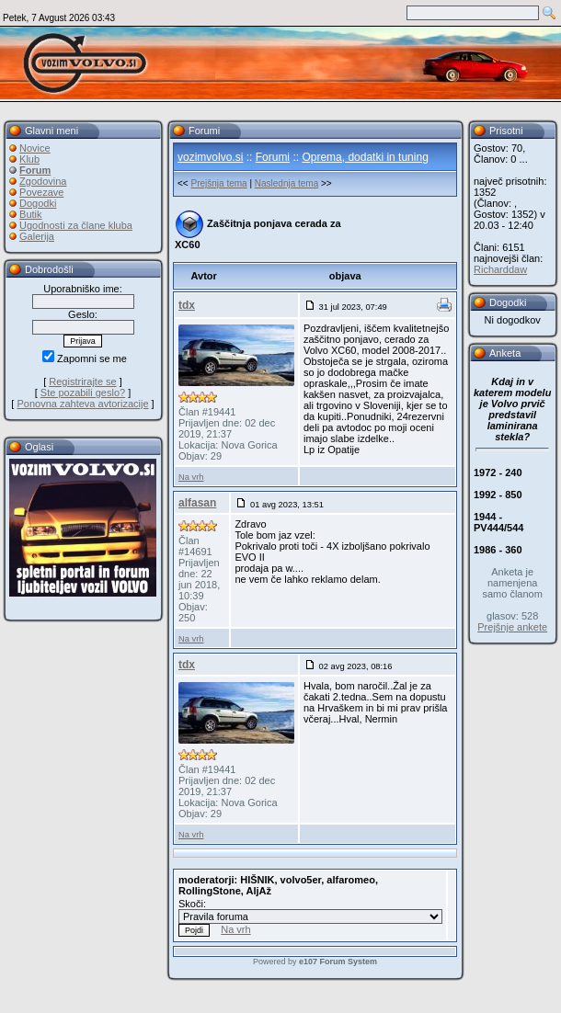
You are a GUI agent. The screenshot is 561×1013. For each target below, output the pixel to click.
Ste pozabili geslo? (82, 392)
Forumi (273, 157)
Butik (30, 214)
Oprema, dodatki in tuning (365, 157)
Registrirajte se (82, 381)
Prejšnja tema (218, 183)
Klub (29, 159)
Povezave (41, 192)
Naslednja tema (286, 183)
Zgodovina (42, 181)
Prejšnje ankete (512, 626)
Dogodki (37, 203)
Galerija (36, 236)
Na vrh (190, 477)
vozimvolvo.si (210, 157)
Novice (35, 148)
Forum (35, 170)
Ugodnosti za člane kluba (75, 225)
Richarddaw (500, 269)
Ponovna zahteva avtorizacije (82, 403)
